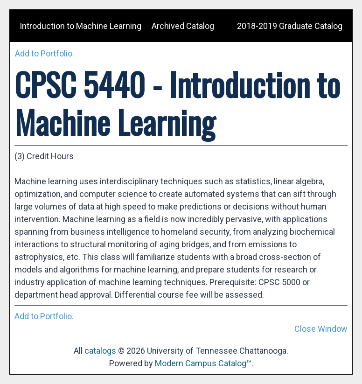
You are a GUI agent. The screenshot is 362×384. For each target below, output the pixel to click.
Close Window (321, 329)
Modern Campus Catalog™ (203, 363)
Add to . (44, 53)
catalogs (100, 351)
